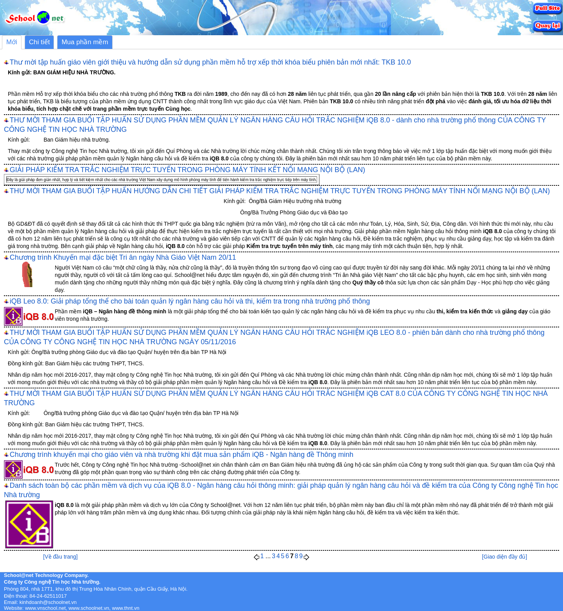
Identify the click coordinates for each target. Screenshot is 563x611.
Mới (11, 42)
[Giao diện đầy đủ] (504, 556)
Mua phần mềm (84, 42)
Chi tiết (39, 42)
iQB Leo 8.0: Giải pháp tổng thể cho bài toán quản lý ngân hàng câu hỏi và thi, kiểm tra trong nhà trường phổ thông (190, 301)
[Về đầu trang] (60, 556)
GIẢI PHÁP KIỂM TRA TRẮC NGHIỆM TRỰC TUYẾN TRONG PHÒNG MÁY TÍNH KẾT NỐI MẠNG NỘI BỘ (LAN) (187, 170)
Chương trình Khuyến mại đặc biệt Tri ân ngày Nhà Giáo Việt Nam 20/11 (123, 257)
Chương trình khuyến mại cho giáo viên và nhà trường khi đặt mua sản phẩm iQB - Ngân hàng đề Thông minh (181, 454)
